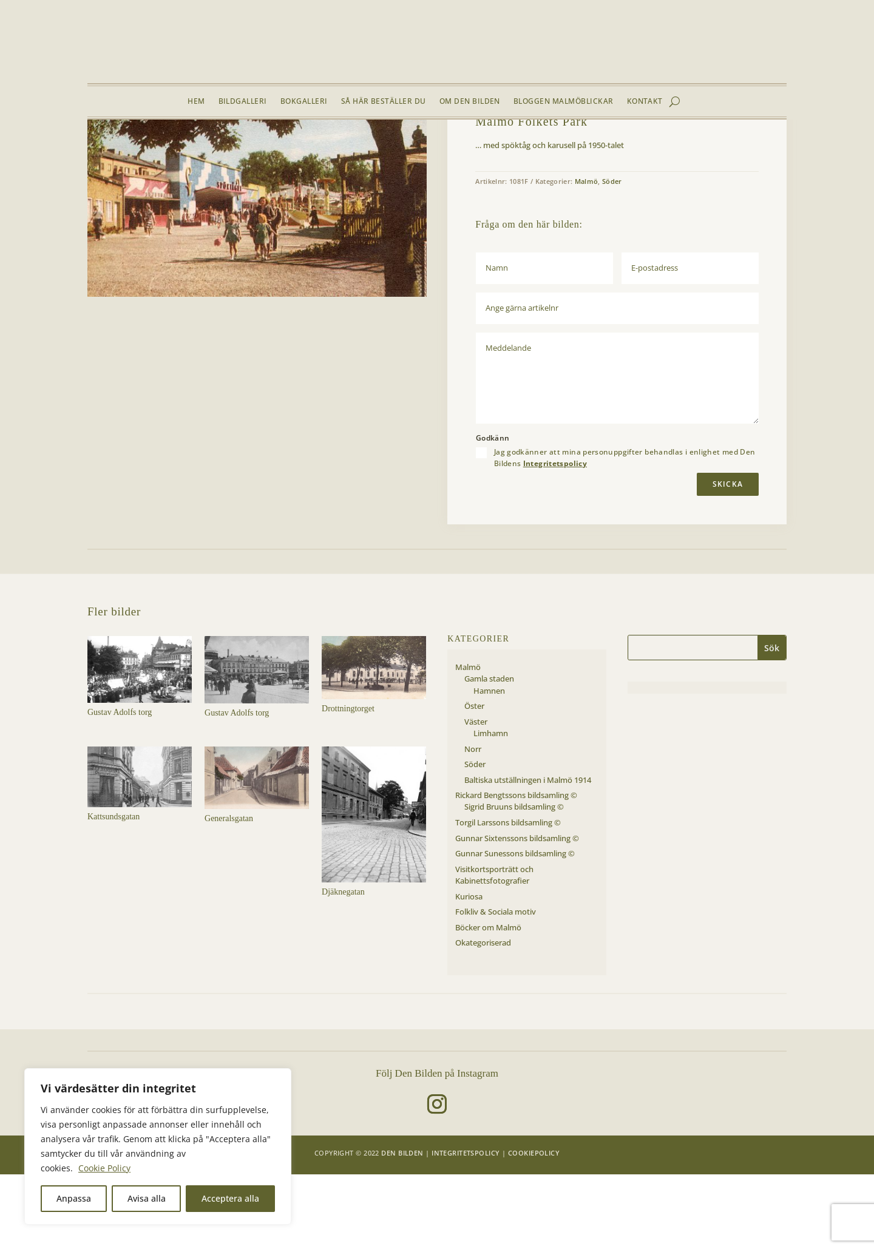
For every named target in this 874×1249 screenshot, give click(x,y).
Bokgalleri (304, 101)
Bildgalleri (242, 101)
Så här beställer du (383, 101)
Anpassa (73, 1198)
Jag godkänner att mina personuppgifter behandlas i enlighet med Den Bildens (625, 532)
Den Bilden (402, 1227)
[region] (157, 1146)
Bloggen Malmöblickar (563, 101)
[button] (408, 178)
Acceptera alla (230, 1198)
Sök (771, 722)
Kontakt (645, 101)
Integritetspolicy (555, 538)
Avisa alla (146, 1198)
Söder (193, 148)
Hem (196, 101)
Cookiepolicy (534, 1227)
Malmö (165, 148)
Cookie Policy (104, 1168)
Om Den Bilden (469, 101)
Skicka (728, 558)
